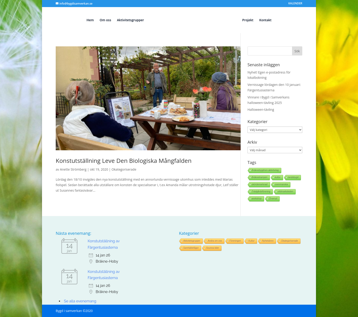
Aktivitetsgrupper (130, 20)
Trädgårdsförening (261, 191)
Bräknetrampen (259, 177)
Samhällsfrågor (191, 248)
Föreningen (235, 241)
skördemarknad (260, 184)
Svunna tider (212, 248)
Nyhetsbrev (268, 241)
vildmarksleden (285, 191)
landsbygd (293, 177)
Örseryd (273, 198)
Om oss (105, 20)
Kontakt (265, 20)
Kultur (252, 241)
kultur (277, 177)
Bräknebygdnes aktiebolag (265, 170)
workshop (257, 198)
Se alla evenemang (80, 301)
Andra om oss (215, 241)
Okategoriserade (123, 169)
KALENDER (295, 3)
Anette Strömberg (73, 169)
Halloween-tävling (260, 109)
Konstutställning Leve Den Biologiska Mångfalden (124, 160)
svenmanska (281, 184)
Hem (90, 20)
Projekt (247, 20)
